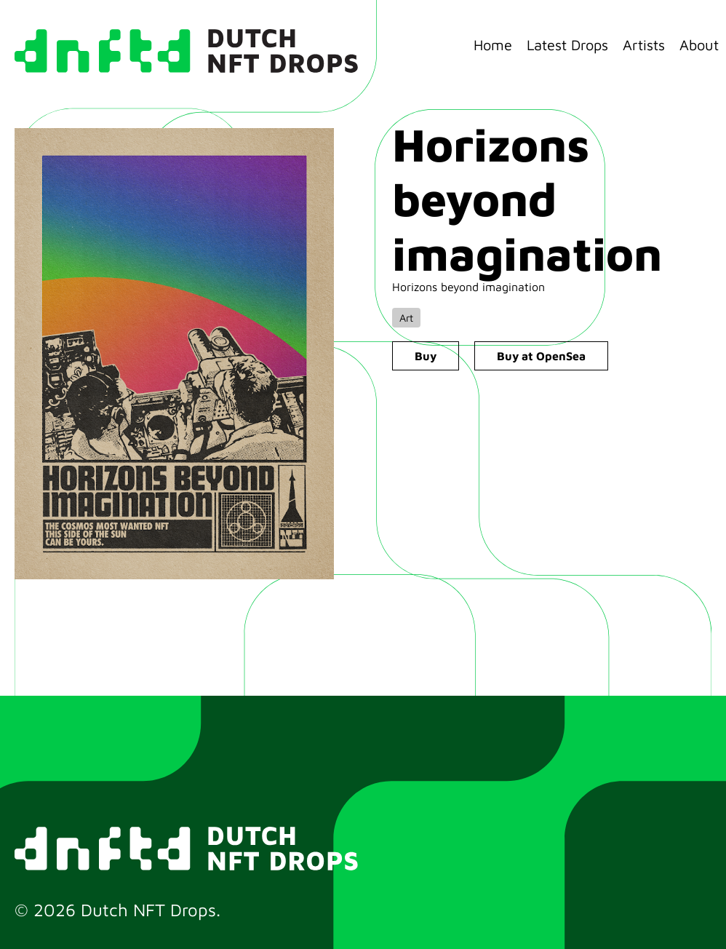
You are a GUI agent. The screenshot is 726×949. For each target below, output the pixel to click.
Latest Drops (567, 44)
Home (493, 44)
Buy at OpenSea (541, 355)
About (699, 44)
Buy (425, 355)
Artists (644, 44)
